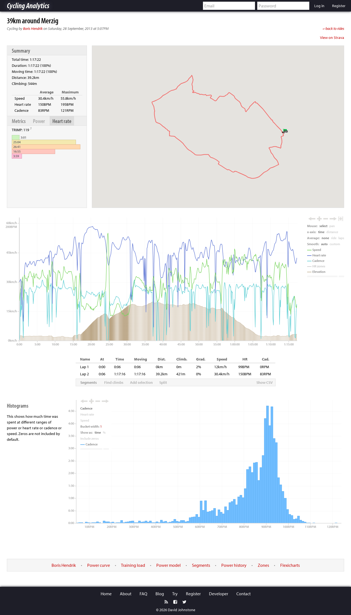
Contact (243, 593)
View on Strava (332, 37)
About (125, 593)
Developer (218, 593)
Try (175, 593)
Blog (159, 593)
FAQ (143, 593)
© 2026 (161, 609)
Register (193, 593)
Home (106, 593)
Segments (201, 565)
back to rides (333, 28)
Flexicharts (290, 565)
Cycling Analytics (28, 5)
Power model (168, 565)
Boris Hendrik (33, 28)
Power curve (98, 565)
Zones (263, 565)
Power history (234, 565)
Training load (133, 565)
